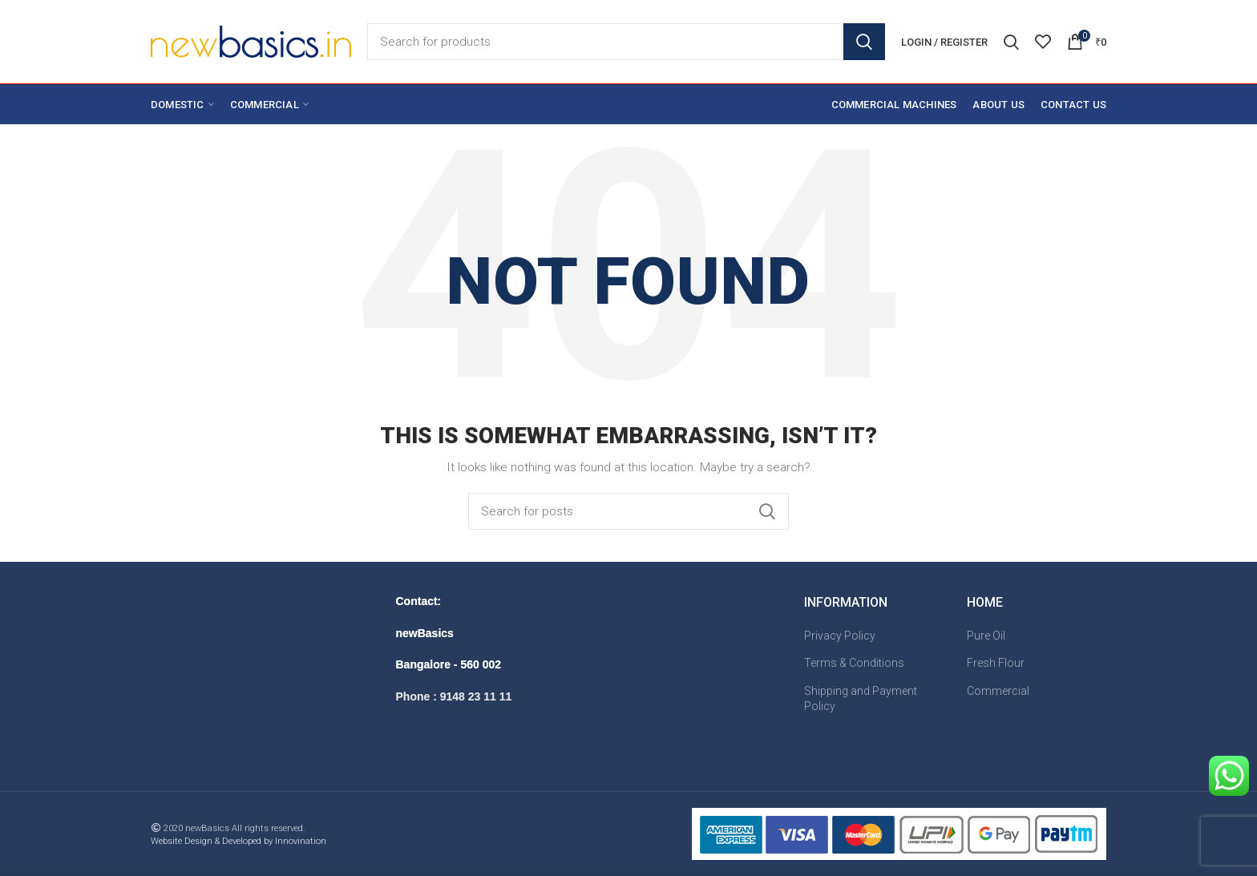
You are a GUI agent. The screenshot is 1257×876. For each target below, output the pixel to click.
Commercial (998, 690)
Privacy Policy (839, 635)
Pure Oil (986, 635)
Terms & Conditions (854, 662)
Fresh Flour (996, 662)
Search (864, 41)
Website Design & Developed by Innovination (238, 841)
